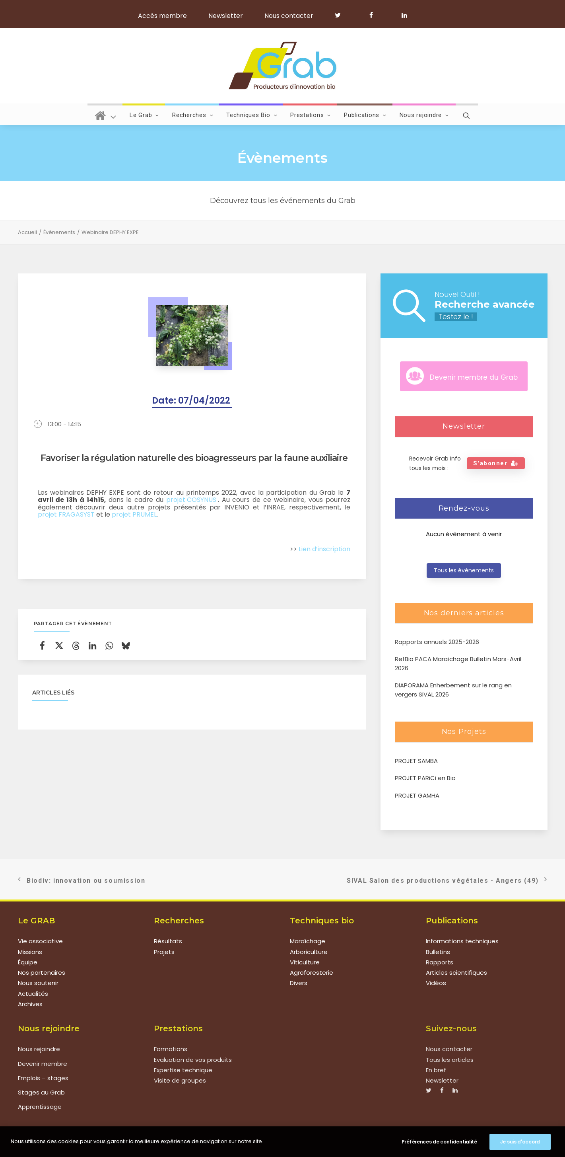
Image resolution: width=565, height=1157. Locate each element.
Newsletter (225, 15)
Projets (164, 952)
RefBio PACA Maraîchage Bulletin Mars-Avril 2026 (458, 663)
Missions (30, 952)
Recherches (192, 115)
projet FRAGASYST (66, 514)
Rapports (439, 962)
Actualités (33, 993)
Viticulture (305, 962)
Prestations (310, 115)
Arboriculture (309, 952)
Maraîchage (307, 941)
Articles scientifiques (456, 972)
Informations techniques (462, 941)
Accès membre (162, 15)
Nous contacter (288, 15)
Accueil (27, 232)
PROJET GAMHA (417, 795)
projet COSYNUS (192, 499)
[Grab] (282, 66)
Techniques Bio (251, 115)
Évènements (59, 232)
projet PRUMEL (134, 514)
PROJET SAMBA (416, 761)
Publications (365, 115)
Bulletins (438, 952)
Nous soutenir (38, 983)
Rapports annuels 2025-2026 (437, 642)
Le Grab (144, 115)
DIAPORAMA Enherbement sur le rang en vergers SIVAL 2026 (453, 689)
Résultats (168, 941)
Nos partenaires (41, 972)
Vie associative (40, 941)
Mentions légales (130, 1141)
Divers (298, 983)
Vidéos (436, 983)
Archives (30, 1004)
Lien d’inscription (324, 549)
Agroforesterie (311, 972)
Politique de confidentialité (190, 1141)
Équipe (27, 962)
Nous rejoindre (424, 115)
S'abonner (495, 463)
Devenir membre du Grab (474, 377)
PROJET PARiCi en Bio (425, 778)
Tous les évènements (464, 570)
